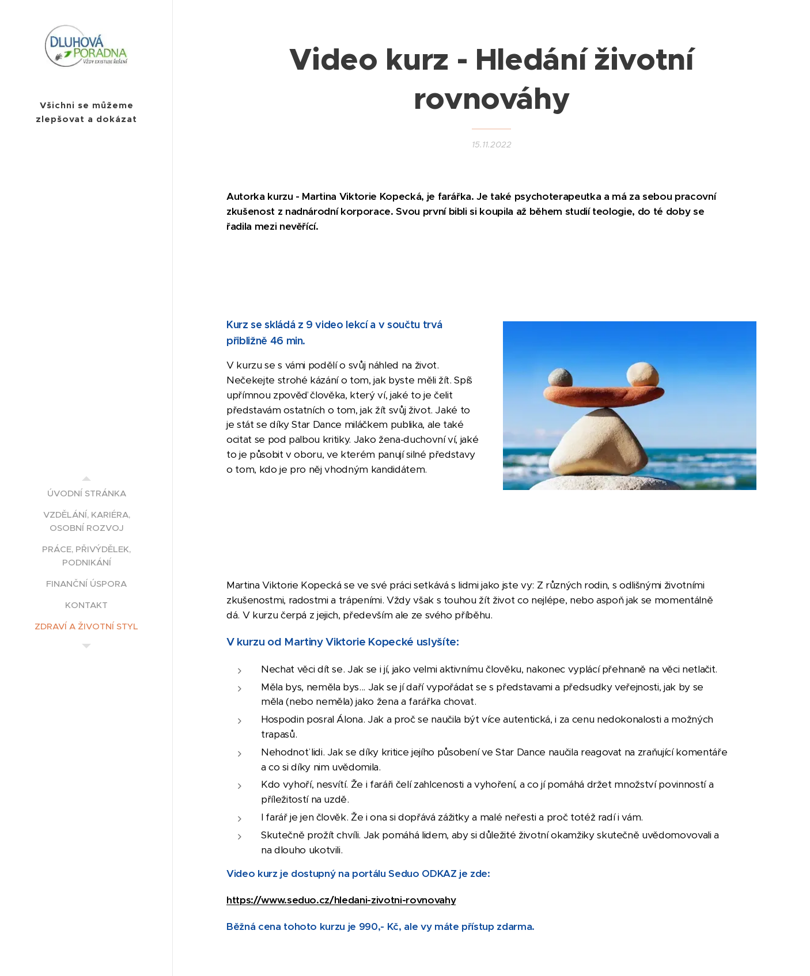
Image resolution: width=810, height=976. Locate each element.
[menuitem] (86, 493)
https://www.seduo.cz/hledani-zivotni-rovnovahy (341, 900)
